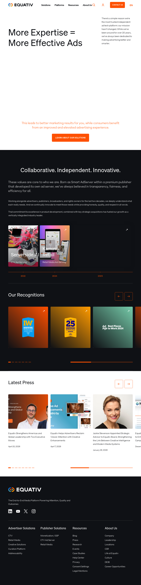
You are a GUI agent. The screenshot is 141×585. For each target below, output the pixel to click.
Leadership (110, 540)
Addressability (15, 553)
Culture (108, 557)
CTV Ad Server (47, 540)
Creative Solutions (17, 544)
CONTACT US (117, 5)
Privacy (76, 562)
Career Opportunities (115, 566)
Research (77, 544)
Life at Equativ (111, 553)
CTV (10, 535)
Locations (109, 544)
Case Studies (79, 553)
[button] (45, 5)
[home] (20, 4)
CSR (107, 549)
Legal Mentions (80, 571)
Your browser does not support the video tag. (100, 246)
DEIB (107, 562)
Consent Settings (81, 566)
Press (75, 540)
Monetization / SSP (49, 535)
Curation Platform (16, 549)
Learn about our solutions (70, 137)
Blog (75, 535)
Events (76, 549)
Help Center (78, 557)
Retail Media (14, 540)
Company (109, 535)
